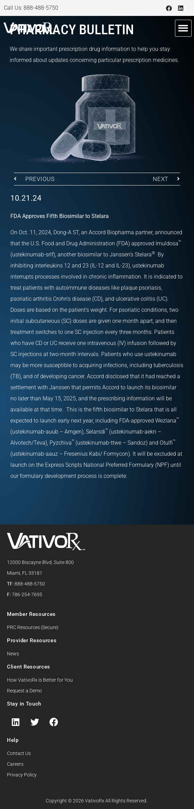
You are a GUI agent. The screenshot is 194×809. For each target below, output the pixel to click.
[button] (183, 28)
